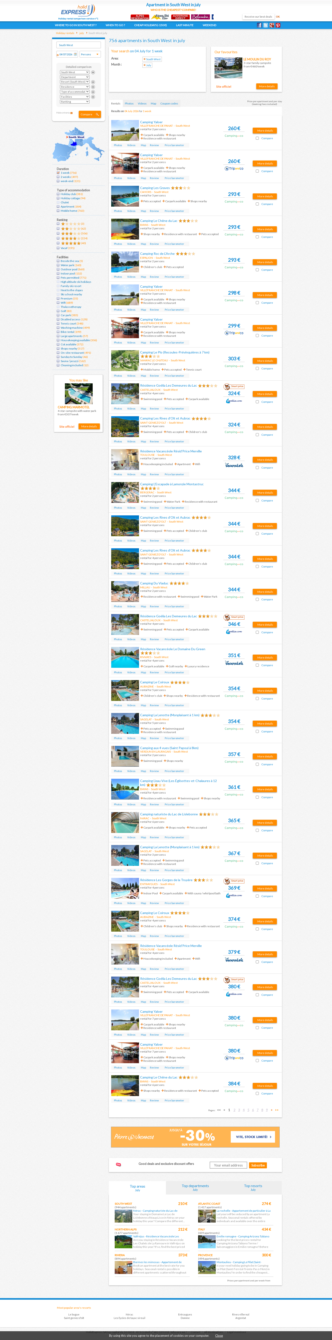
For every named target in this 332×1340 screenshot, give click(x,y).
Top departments (195, 1187)
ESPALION (146, 257)
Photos (129, 103)
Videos (142, 103)
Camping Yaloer (151, 122)
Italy (201, 1229)
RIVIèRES (145, 657)
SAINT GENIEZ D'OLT (153, 422)
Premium (67, 298)
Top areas (137, 1188)
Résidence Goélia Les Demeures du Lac (168, 385)
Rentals (115, 103)
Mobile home (69, 210)
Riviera (120, 1255)
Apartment (67, 206)
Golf (63, 311)
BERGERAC (147, 492)
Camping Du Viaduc (154, 583)
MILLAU (145, 587)
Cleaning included (72, 365)
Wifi (63, 302)
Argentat (240, 1317)
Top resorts (253, 1187)
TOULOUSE (147, 455)
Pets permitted (70, 277)
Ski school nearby (71, 294)
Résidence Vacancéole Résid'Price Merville (171, 451)
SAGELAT (146, 719)
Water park (67, 265)
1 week (65, 172)
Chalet (65, 202)
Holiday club (68, 194)
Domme (185, 1317)
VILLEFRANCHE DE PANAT (156, 125)
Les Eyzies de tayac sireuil (129, 1317)
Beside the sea (70, 261)
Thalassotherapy (71, 307)
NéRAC (144, 818)
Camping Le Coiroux (154, 682)
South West (123, 1203)
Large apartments (71, 336)
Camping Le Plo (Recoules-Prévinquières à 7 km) (174, 352)
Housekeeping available (75, 340)
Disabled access (70, 319)
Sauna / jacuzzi (70, 361)
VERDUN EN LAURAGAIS (155, 751)
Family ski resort (71, 286)
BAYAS (144, 225)
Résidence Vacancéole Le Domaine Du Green (172, 649)
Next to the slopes (72, 290)
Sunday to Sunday (71, 357)
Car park (66, 315)
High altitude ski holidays (76, 282)
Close (219, 1335)
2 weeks (66, 177)
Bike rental (67, 332)
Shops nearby (69, 348)
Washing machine (72, 327)
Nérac (129, 1314)
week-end (67, 181)
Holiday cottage (70, 198)
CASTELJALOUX (150, 389)
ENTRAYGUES (149, 884)
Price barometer (174, 145)
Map (153, 103)
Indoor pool (68, 273)
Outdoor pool (69, 269)
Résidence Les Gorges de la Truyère (166, 880)
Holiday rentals (65, 33)
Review (154, 145)
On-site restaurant (72, 352)
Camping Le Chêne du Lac (158, 221)
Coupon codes (169, 103)
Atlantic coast (209, 1203)
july (81, 33)
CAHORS (145, 192)
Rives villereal (240, 1314)
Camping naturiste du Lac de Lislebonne (169, 814)
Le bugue (73, 1314)
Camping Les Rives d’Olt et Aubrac (165, 418)
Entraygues (185, 1314)
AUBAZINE (147, 686)
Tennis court (68, 323)
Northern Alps (125, 1229)
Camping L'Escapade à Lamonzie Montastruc (172, 484)
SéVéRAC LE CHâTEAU (154, 360)
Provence (205, 1255)
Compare (86, 114)
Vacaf (64, 248)
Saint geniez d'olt (74, 1317)
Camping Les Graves (155, 188)
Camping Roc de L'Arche (157, 253)
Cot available (68, 344)
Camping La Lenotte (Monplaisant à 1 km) (169, 715)
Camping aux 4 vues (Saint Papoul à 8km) (169, 748)
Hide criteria (63, 112)
